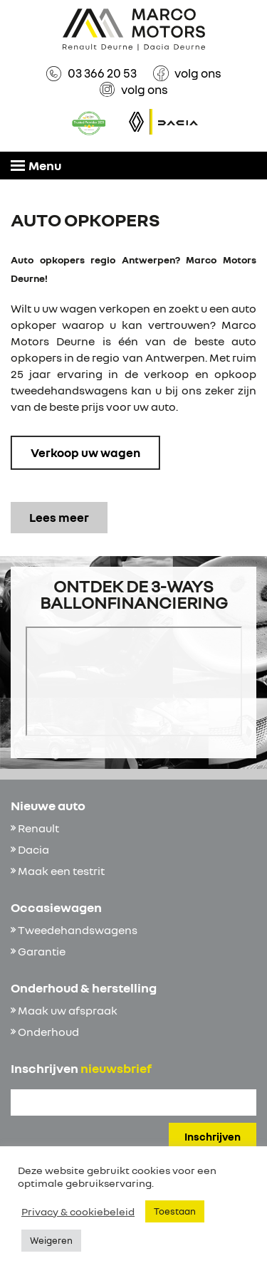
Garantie (42, 951)
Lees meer (59, 517)
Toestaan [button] (175, 1211)
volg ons (197, 73)
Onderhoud (48, 1032)
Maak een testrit (61, 871)
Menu (36, 165)
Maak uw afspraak (67, 1010)
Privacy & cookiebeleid (78, 1211)
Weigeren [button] (51, 1240)
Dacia (33, 849)
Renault (38, 828)
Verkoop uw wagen (85, 452)
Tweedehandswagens (77, 930)
